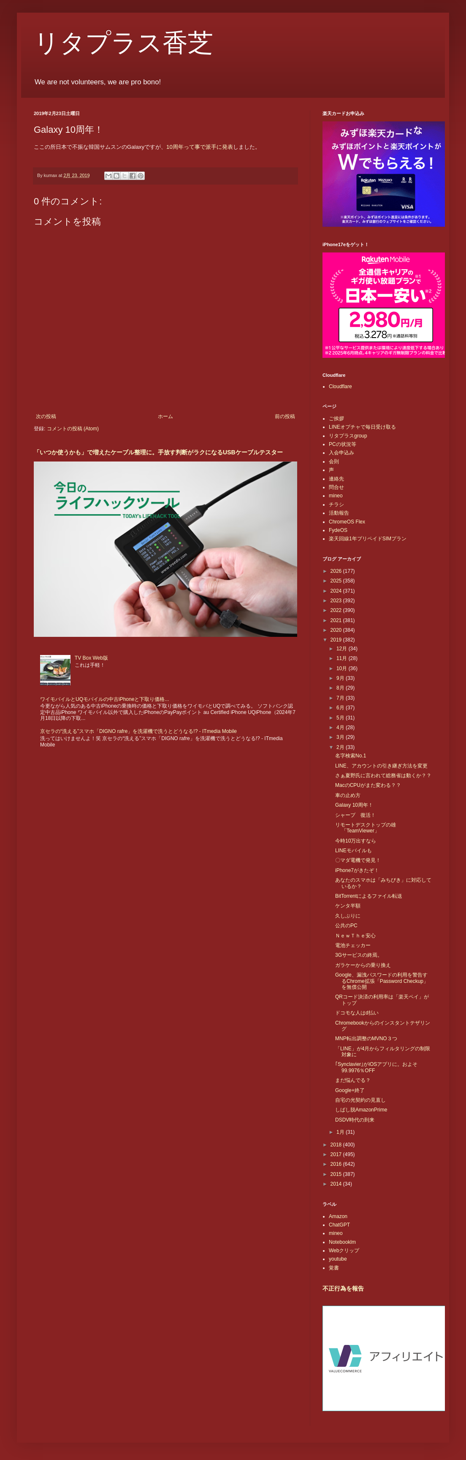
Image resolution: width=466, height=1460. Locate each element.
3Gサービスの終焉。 (358, 955)
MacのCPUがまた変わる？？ (368, 785)
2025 (337, 581)
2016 (337, 1164)
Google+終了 (350, 1090)
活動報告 (339, 513)
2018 (337, 1145)
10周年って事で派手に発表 (199, 147)
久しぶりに (347, 916)
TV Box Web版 (91, 658)
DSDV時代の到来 (354, 1120)
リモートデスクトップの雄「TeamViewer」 (365, 828)
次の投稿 (46, 416)
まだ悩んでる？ (353, 1080)
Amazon (338, 1216)
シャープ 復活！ (355, 815)
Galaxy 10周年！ (354, 805)
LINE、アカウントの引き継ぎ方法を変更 (381, 766)
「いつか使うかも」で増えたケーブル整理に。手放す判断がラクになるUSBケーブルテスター (158, 452)
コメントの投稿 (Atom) (73, 429)
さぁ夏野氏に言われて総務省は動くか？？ (383, 775)
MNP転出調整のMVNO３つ (366, 1038)
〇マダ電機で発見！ (358, 860)
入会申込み (341, 453)
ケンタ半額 (347, 906)
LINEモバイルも (353, 850)
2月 (341, 747)
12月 (342, 649)
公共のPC (346, 926)
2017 (337, 1154)
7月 (341, 698)
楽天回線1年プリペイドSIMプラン (367, 539)
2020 (337, 630)
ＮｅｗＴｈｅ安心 (355, 936)
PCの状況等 (342, 444)
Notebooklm (342, 1242)
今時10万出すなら (355, 841)
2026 (337, 571)
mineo (336, 496)
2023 (337, 601)
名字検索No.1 (350, 756)
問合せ (336, 487)
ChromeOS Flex (347, 522)
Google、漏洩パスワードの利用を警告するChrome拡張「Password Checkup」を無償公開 (381, 981)
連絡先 (336, 479)
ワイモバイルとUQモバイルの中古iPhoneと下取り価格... (104, 699)
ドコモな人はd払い (357, 1013)
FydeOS (338, 530)
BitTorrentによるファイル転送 (368, 896)
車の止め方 (347, 795)
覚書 (334, 1268)
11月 (342, 658)
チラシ (336, 504)
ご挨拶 (336, 418)
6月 (341, 708)
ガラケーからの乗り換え (363, 965)
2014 (337, 1184)
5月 (341, 718)
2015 (337, 1174)
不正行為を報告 (343, 1288)
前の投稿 (285, 416)
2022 (337, 610)
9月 (341, 678)
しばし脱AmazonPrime (361, 1110)
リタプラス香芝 (123, 43)
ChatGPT (339, 1225)
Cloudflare (340, 386)
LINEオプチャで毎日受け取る (362, 427)
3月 (341, 737)
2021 (337, 620)
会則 (334, 461)
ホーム (165, 416)
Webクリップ (344, 1250)
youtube (338, 1259)
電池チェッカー (353, 945)
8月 (341, 688)
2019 (337, 640)
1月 (341, 1132)
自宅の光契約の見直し (360, 1100)
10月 (342, 668)
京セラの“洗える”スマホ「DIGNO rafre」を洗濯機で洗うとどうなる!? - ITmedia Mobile (138, 731)
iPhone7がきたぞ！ (357, 870)
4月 (341, 727)
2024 (337, 591)
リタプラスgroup (348, 436)
